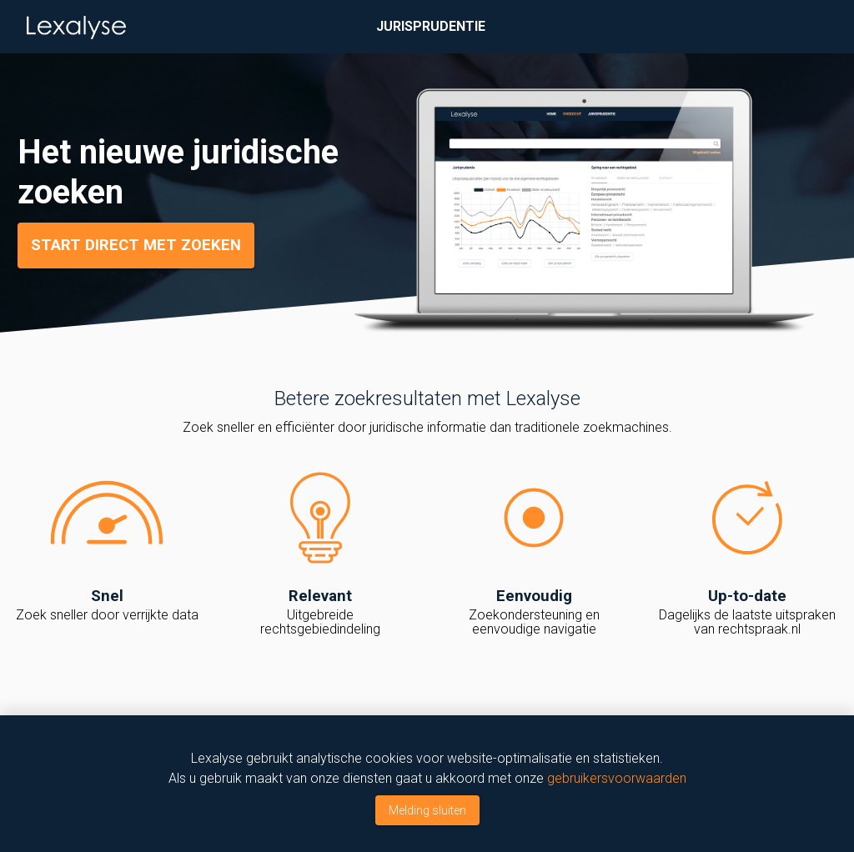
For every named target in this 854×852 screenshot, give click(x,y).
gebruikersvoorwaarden (616, 778)
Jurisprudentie (430, 26)
